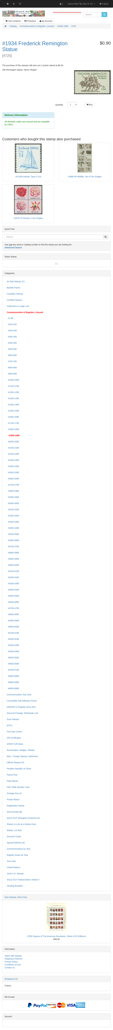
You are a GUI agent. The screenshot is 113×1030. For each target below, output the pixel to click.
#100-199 (12, 324)
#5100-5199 (13, 633)
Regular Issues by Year (17, 855)
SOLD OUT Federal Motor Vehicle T (23, 880)
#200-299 (12, 330)
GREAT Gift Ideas (15, 744)
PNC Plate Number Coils (18, 787)
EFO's (9, 725)
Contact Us (10, 967)
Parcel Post (12, 775)
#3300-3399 (13, 522)
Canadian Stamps (15, 294)
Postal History (13, 799)
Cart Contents (13, 21)
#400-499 (12, 343)
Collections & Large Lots (18, 306)
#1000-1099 (13, 380)
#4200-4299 (13, 577)
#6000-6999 (13, 688)
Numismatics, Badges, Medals (20, 750)
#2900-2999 (13, 497)
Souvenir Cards (14, 836)
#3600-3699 (13, 540)
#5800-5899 (13, 676)
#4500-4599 (13, 596)
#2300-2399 (13, 460)
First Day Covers (14, 731)
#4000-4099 (13, 565)
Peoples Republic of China (19, 768)
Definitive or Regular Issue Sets (21, 707)
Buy (90, 104)
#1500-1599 (13, 411)
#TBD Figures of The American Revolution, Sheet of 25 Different (56, 936)
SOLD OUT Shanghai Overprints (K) (23, 818)
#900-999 (12, 374)
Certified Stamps (14, 300)
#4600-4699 (13, 602)
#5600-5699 (13, 664)
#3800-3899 (13, 553)
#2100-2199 (13, 448)
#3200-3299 (13, 515)
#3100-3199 (13, 509)
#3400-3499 (13, 528)
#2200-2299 (13, 454)
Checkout (30, 21)
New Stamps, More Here (16, 897)
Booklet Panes (13, 287)
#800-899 (12, 367)
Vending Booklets (15, 886)
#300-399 (12, 337)
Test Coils (11, 861)
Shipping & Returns (13, 959)
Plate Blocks (12, 781)
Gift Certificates (14, 738)
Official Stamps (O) (15, 762)
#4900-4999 (13, 620)
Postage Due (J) (14, 793)
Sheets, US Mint (14, 830)
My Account (46, 21)
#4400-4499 (13, 590)
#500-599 (12, 349)
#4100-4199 (13, 571)
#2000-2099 (13, 441)
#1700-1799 (13, 423)
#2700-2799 (13, 485)
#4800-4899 (13, 614)
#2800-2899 (13, 491)
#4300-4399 (13, 583)
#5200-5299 (13, 639)
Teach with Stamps (13, 956)
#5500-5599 (13, 657)
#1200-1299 (13, 392)
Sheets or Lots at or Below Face (21, 824)
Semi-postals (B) (14, 812)
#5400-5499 (13, 651)
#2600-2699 (13, 478)
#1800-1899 (13, 429)
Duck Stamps (13, 719)
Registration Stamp (15, 805)
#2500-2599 (13, 472)
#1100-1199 (13, 386)
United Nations (13, 867)
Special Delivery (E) (16, 843)
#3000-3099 (13, 503)
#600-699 (12, 355)
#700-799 (12, 361)
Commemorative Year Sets (19, 694)
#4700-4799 (13, 608)
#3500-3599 (13, 534)
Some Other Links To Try (81, 4)
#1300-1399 (13, 398)
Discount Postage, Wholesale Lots (22, 713)
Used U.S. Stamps (15, 873)
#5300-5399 (13, 645)
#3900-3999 (13, 559)
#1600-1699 (13, 417)
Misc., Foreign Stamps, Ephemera (22, 756)
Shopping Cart (11, 979)
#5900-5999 (13, 682)
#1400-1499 (13, 404)
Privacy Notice (11, 962)
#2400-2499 (13, 466)
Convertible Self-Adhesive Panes (22, 701)
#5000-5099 (13, 627)
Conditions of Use (13, 964)
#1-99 (10, 318)
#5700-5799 (13, 670)
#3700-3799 (13, 546)
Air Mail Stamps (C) (16, 281)
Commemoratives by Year (18, 849)
